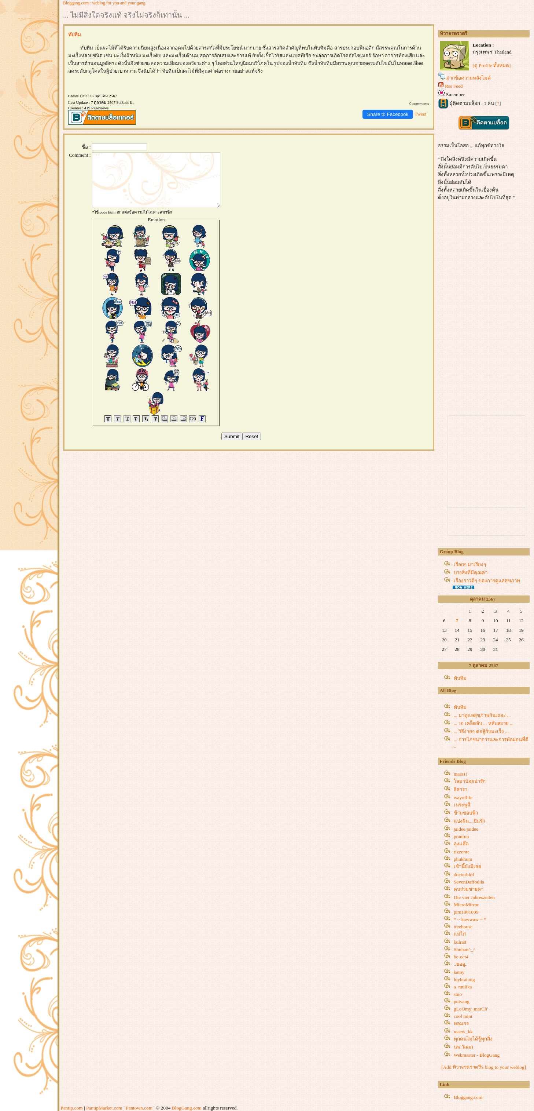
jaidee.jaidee (466, 829)
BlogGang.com (187, 1108)
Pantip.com (71, 1108)
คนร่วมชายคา (468, 889)
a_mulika (463, 987)
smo (458, 994)
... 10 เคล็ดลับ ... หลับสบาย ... (483, 723)
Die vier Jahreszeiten (474, 897)
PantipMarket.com (104, 1108)
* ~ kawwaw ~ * (470, 919)
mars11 (461, 774)
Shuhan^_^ (464, 949)
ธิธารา (460, 789)
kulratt (460, 942)
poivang (461, 1001)
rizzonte (461, 852)
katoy (459, 972)
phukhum (463, 859)
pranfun (461, 836)
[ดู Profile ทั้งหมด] (492, 65)
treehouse (463, 926)
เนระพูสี (462, 805)
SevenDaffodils (469, 882)
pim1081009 (466, 912)
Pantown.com (139, 1108)
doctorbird (464, 874)
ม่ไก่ (460, 934)
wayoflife (463, 797)
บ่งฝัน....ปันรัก (469, 821)
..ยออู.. (460, 964)
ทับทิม (460, 678)
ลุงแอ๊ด (461, 843)
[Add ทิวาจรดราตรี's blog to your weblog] (483, 1067)
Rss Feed (454, 86)
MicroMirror (466, 904)
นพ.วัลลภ (463, 1047)
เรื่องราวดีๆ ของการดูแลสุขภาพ (487, 580)
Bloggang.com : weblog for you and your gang (104, 3)
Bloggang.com (468, 1097)
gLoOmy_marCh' (471, 1009)
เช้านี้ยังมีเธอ (467, 866)
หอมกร (461, 1023)
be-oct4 (461, 956)
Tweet (420, 114)
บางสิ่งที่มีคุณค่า (470, 572)
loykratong (464, 979)
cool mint (463, 1016)
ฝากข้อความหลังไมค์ (468, 78)
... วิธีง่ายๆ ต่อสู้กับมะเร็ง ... (481, 731)
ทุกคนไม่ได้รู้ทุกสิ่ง (473, 1039)
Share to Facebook (388, 114)
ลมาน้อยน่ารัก (470, 781)
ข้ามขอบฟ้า (466, 813)
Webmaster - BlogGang (477, 1055)
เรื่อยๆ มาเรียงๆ (470, 564)
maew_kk (463, 1031)
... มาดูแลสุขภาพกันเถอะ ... (482, 715)
